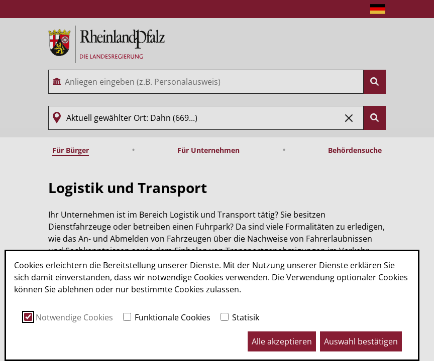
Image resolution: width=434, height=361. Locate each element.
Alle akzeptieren (282, 341)
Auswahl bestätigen (361, 341)
